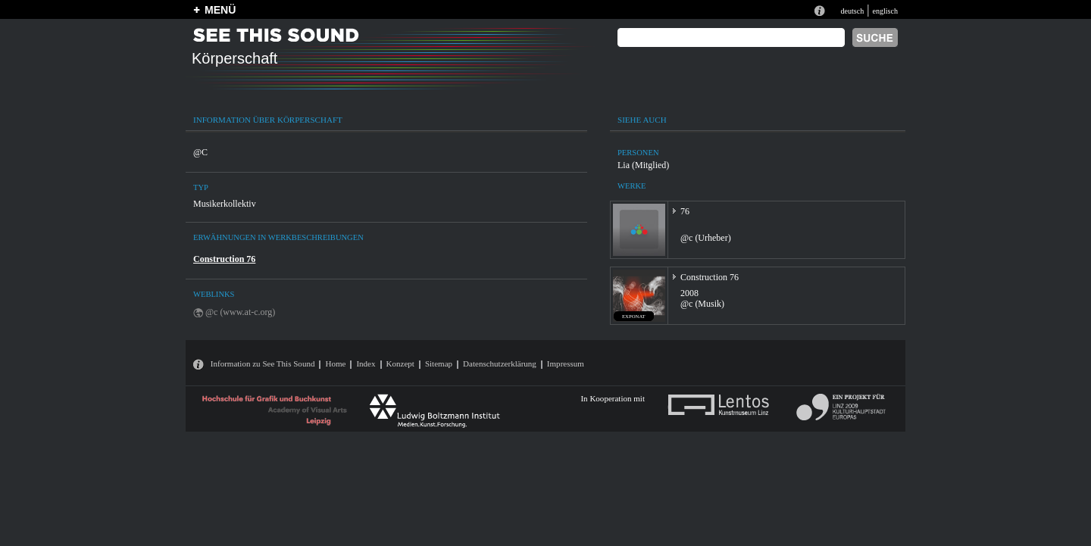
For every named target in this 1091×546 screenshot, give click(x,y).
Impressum (565, 363)
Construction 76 (224, 259)
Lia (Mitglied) (643, 165)
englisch (885, 11)
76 (684, 211)
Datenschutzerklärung (499, 363)
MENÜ (220, 10)
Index (365, 363)
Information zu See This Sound (263, 363)
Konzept (400, 363)
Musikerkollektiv (224, 203)
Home (335, 363)
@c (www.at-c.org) (240, 312)
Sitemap (438, 363)
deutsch (852, 11)
